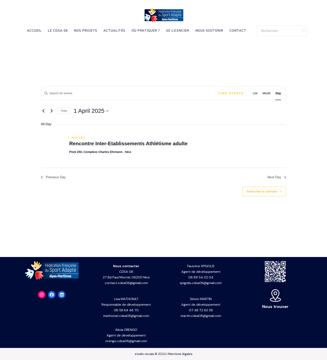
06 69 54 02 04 (200, 277)
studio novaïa (144, 354)
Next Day (276, 177)
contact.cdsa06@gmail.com (126, 283)
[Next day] (51, 110)
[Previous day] (43, 110)
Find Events (231, 93)
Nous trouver (275, 306)
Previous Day (53, 177)
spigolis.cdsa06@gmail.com (201, 283)
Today (63, 110)
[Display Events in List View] (255, 93)
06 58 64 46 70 (126, 310)
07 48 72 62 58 (201, 310)
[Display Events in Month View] (266, 93)
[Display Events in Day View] (278, 93)
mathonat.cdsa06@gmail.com (126, 316)
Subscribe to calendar (262, 191)
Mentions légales (180, 354)
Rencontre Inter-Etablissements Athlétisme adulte (128, 143)
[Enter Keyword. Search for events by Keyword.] (128, 93)
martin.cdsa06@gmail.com (201, 316)
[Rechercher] (304, 31)
